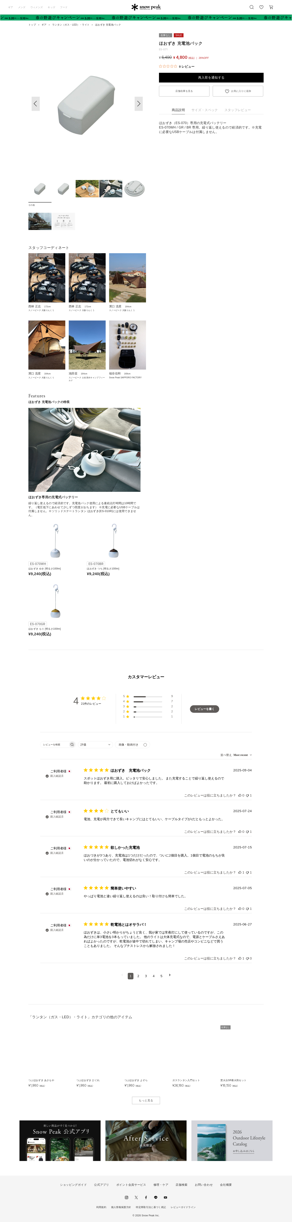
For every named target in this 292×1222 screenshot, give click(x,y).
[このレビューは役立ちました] (239, 795)
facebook (146, 1197)
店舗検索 (182, 1184)
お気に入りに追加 (241, 91)
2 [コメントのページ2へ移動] (138, 976)
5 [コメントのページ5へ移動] (161, 976)
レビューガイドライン (183, 1207)
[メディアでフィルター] (132, 744)
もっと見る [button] (146, 1100)
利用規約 (101, 1207)
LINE (155, 1197)
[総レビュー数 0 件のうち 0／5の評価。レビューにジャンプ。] (176, 66)
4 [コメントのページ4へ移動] (154, 976)
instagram (126, 1197)
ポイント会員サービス (131, 1184)
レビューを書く (205, 709)
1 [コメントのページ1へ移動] (131, 976)
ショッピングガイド (73, 1184)
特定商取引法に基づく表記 (151, 1207)
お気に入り (261, 9)
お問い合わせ (204, 1184)
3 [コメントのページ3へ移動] (146, 976)
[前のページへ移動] (122, 976)
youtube (165, 1197)
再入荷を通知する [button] (211, 77)
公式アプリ (101, 1184)
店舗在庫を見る (184, 91)
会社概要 (226, 1184)
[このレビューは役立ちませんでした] (247, 795)
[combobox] (95, 744)
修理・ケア (161, 1184)
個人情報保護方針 (121, 1207)
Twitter (136, 1197)
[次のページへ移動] (169, 976)
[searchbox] (54, 744)
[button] (139, 104)
